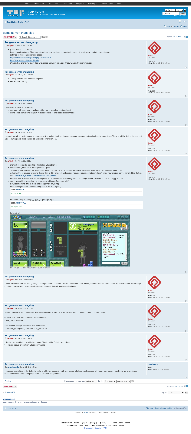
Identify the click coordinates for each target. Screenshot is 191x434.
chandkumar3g (13, 367)
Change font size (184, 21)
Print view (179, 21)
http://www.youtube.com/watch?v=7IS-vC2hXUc (35, 176)
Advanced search (180, 16)
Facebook (88, 428)
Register (176, 26)
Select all (21, 190)
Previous (8, 381)
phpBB (86, 412)
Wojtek (10, 45)
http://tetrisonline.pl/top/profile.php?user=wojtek (30, 57)
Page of (178, 37)
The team (149, 408)
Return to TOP (10, 392)
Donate (98, 428)
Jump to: (163, 393)
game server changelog (18, 32)
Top (186, 67)
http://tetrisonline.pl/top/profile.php (24, 60)
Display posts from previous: (80, 381)
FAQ (168, 26)
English (21, 22)
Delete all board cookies (163, 408)
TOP (27, 22)
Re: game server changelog (21, 42)
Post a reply (10, 37)
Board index (12, 22)
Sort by (107, 381)
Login (184, 26)
